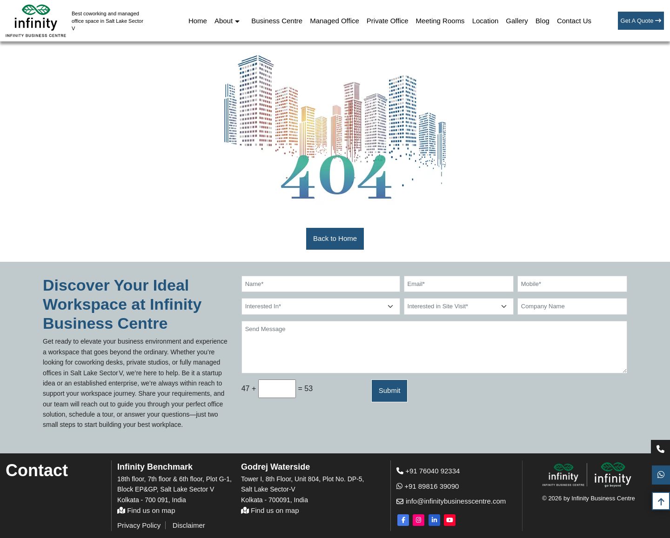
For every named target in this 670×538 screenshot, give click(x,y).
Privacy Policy (139, 525)
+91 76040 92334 (428, 471)
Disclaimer (189, 525)
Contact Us (574, 21)
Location (485, 21)
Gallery (517, 21)
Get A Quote (641, 20)
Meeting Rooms (440, 21)
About (223, 21)
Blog (542, 21)
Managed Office (334, 21)
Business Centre (276, 21)
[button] (335, 238)
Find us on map (146, 510)
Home (197, 21)
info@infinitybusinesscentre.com (449, 501)
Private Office (388, 21)
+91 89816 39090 (427, 486)
